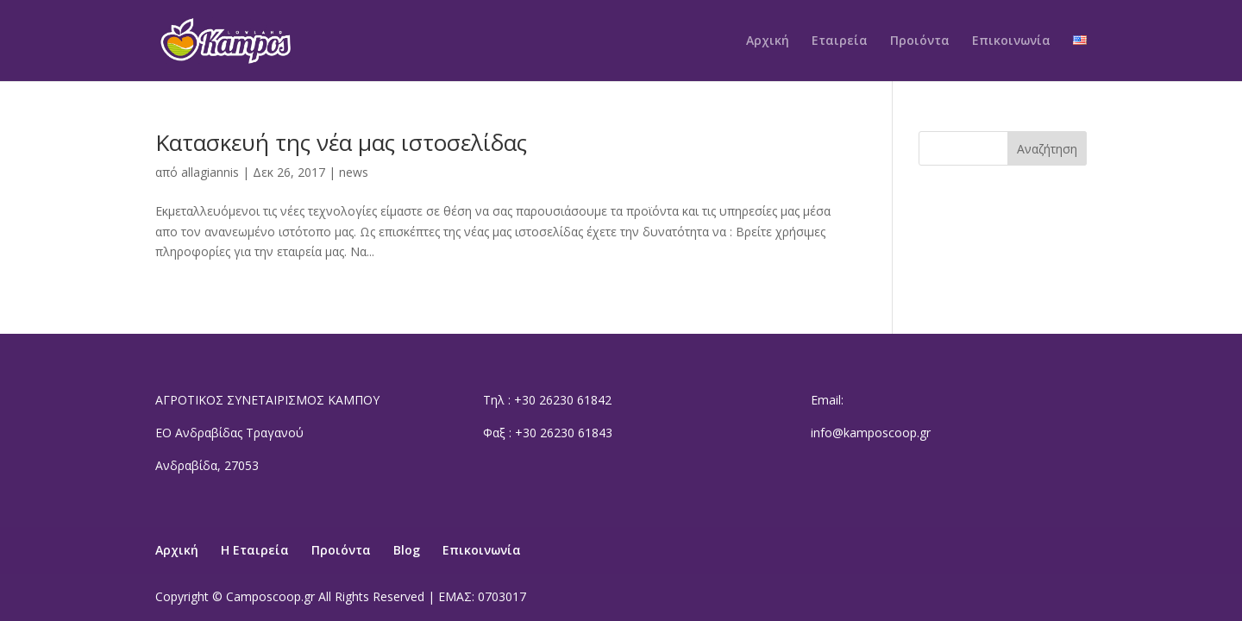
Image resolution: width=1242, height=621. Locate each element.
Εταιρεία (840, 41)
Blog (406, 550)
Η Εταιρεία (255, 550)
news (353, 172)
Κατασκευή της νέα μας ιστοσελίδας (341, 142)
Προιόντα (920, 41)
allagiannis (210, 172)
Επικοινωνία (1011, 41)
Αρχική (767, 41)
